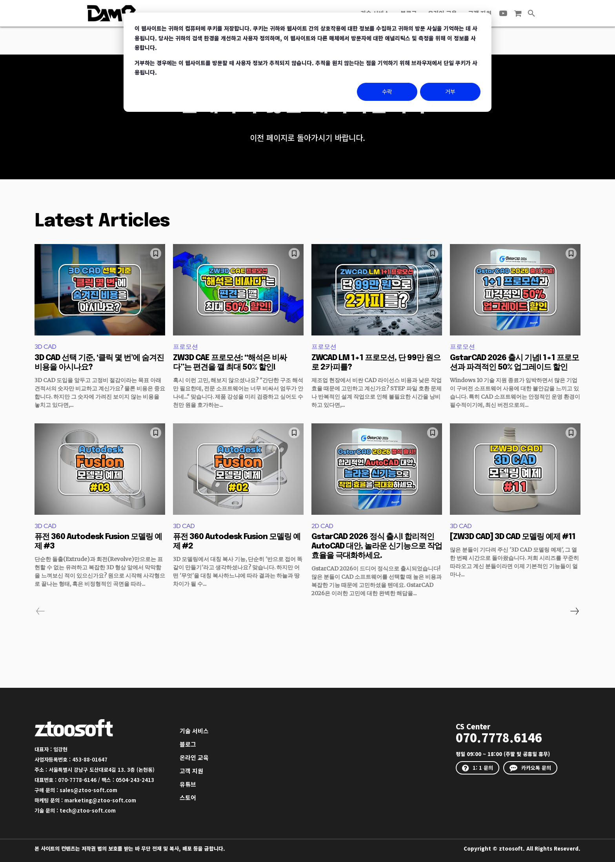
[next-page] (574, 611)
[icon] (517, 13)
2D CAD (322, 526)
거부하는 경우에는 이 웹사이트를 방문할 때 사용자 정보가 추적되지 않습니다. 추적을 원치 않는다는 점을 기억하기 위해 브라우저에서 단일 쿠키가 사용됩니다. (306, 68)
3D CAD (45, 347)
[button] (531, 13)
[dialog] (307, 62)
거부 (450, 91)
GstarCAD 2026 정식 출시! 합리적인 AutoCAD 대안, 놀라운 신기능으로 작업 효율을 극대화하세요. (376, 546)
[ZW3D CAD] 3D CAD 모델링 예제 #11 (512, 537)
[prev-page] (41, 611)
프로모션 (185, 347)
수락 (387, 91)
